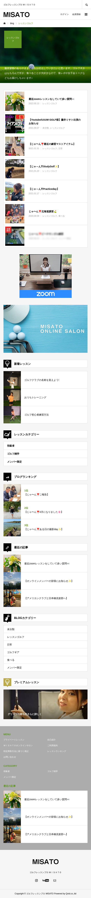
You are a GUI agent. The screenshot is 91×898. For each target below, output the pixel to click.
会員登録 (76, 14)
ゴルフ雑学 (13, 453)
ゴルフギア (13, 652)
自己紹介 (51, 740)
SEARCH (86, 4)
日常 (9, 644)
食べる (10, 660)
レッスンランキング (56, 751)
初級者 (10, 445)
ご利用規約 (52, 745)
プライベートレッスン (13, 740)
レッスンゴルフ (15, 637)
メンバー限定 (14, 461)
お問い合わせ (9, 757)
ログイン (64, 14)
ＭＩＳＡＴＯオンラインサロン (18, 745)
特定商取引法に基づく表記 (16, 751)
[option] (45, 704)
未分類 (10, 629)
